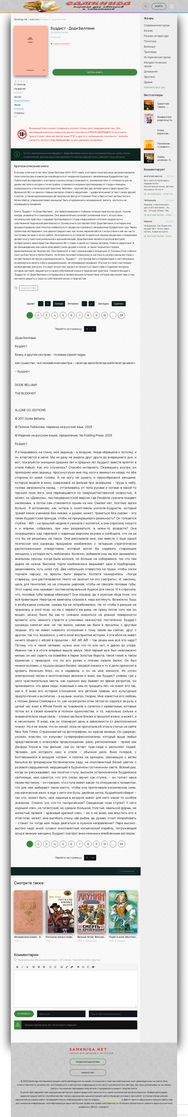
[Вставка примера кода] (83, 967)
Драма (148, 82)
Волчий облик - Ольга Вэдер (159, 215)
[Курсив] (22, 967)
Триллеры (150, 52)
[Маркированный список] (50, 967)
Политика (150, 41)
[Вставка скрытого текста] (93, 967)
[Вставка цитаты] (78, 967)
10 (104, 315)
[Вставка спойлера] (88, 967)
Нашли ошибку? (61, 43)
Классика (34, 19)
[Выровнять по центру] (38, 967)
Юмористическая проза (155, 64)
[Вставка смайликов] (61, 967)
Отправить (23, 1013)
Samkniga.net (20, 19)
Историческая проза (157, 57)
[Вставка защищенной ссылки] (71, 967)
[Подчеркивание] (27, 967)
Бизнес (148, 30)
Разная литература (156, 36)
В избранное (127, 871)
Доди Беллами (21, 100)
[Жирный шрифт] (17, 967)
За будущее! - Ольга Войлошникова (159, 194)
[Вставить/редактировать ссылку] (66, 967)
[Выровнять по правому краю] (43, 967)
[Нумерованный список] (55, 967)
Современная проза (157, 25)
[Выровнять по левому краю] (33, 967)
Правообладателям (88, 1062)
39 (121, 315)
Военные (149, 46)
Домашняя (151, 71)
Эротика (149, 77)
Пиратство (87, 1072)
